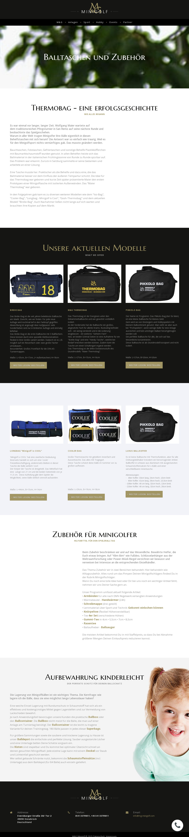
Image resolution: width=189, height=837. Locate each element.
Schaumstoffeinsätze (87, 787)
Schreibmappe (93, 624)
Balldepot (36, 767)
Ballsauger (109, 648)
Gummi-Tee (91, 640)
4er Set (94, 636)
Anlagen (73, 22)
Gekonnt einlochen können (149, 628)
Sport (87, 22)
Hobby (100, 22)
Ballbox (98, 741)
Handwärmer (111, 621)
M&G (59, 22)
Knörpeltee (91, 632)
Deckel (99, 779)
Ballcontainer (30, 745)
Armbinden (91, 617)
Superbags (17, 756)
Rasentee (90, 644)
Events (113, 22)
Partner (127, 22)
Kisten (19, 775)
